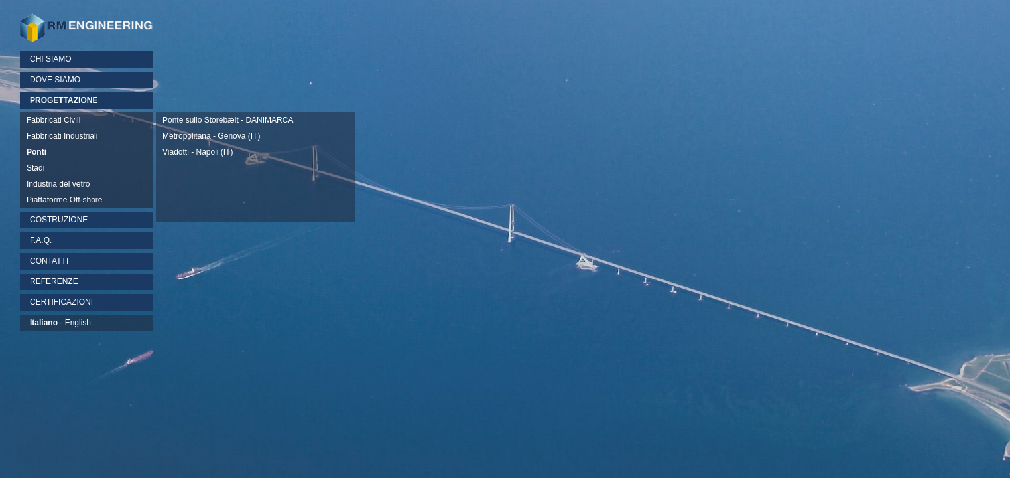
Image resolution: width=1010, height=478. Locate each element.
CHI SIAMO (51, 59)
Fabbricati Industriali (62, 136)
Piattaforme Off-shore (65, 199)
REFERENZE (54, 281)
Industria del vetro (58, 184)
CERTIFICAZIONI (61, 302)
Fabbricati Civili (53, 120)
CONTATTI (49, 261)
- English (60, 322)
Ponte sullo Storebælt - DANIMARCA (227, 120)
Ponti (36, 152)
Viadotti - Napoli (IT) (197, 152)
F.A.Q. (41, 240)
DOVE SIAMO (55, 79)
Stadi (35, 168)
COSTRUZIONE (59, 219)
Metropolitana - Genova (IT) (211, 136)
